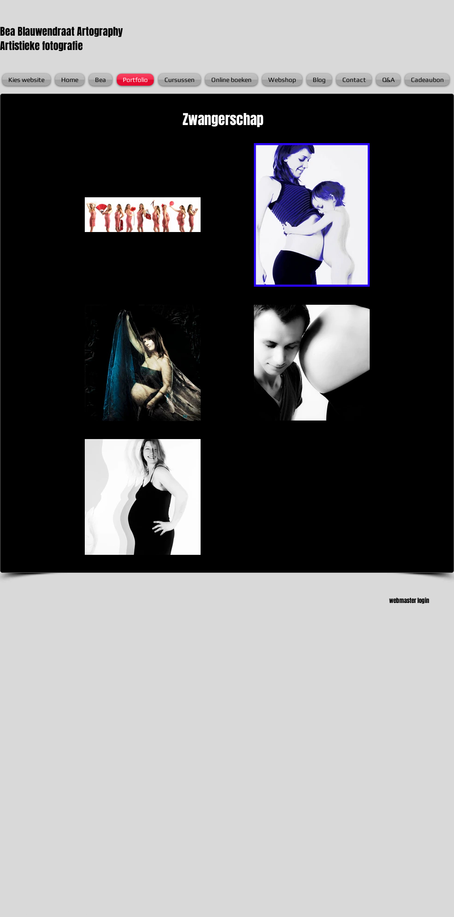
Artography (100, 31)
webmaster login (409, 600)
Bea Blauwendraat (38, 31)
